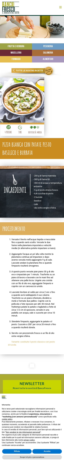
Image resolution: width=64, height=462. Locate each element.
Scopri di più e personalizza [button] (32, 457)
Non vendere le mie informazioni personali (23, 432)
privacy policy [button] (29, 440)
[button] (60, 7)
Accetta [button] (47, 451)
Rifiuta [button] (17, 451)
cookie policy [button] (7, 419)
